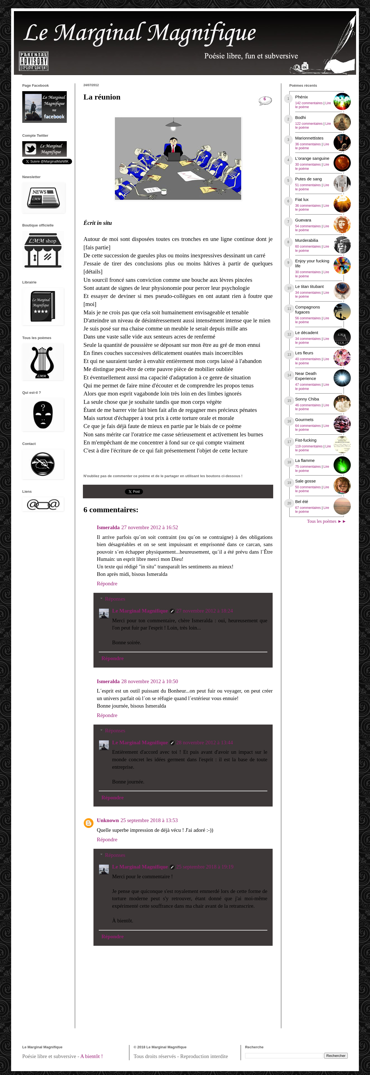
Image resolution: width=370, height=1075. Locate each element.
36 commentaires (308, 144)
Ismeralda (108, 527)
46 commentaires (308, 405)
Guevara (303, 220)
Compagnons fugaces (307, 309)
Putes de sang (308, 178)
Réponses (115, 599)
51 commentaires (308, 185)
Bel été (301, 501)
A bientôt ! (91, 1056)
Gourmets (304, 419)
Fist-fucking (306, 440)
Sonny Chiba (307, 399)
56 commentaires (308, 318)
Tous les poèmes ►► (326, 521)
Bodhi (300, 117)
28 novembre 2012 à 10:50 (149, 681)
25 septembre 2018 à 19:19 (205, 867)
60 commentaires (308, 246)
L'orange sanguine (312, 158)
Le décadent (306, 332)
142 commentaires (309, 103)
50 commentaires (308, 487)
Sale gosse (305, 481)
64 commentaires (308, 426)
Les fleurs (304, 352)
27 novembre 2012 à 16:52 (149, 527)
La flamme (305, 460)
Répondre (107, 583)
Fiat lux (302, 199)
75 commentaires (308, 467)
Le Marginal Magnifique (140, 611)
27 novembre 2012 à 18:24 (204, 611)
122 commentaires (309, 124)
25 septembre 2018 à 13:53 (149, 820)
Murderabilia (306, 240)
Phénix (301, 96)
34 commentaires (308, 293)
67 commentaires (308, 508)
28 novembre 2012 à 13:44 (204, 742)
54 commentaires (308, 226)
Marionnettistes (309, 138)
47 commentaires (308, 385)
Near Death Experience (306, 376)
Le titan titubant (309, 286)
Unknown (108, 820)
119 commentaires (309, 446)
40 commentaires (308, 359)
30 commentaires (308, 164)
